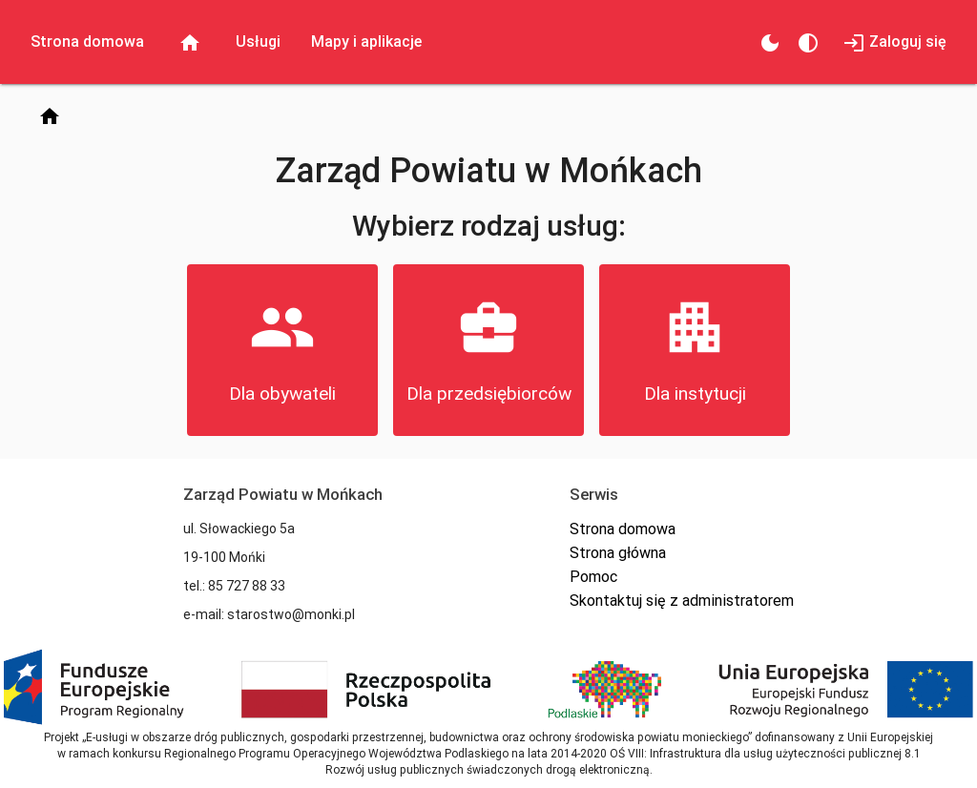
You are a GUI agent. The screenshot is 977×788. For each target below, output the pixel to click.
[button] (282, 350)
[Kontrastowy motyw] (808, 42)
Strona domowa (623, 529)
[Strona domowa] (49, 115)
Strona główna (618, 553)
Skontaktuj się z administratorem (682, 600)
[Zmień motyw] (770, 42)
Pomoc (593, 577)
